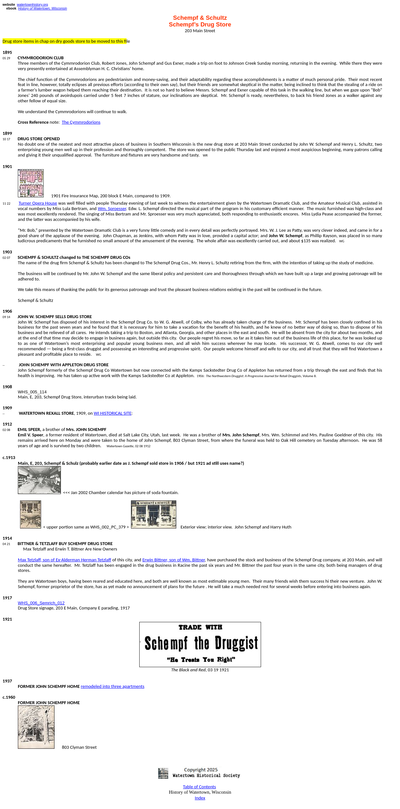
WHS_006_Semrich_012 (41, 603)
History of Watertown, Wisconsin (42, 8)
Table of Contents (199, 787)
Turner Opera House (37, 203)
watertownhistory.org (32, 4)
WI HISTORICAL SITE (112, 413)
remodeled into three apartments (112, 686)
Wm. (112, 208)
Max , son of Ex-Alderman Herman (64, 560)
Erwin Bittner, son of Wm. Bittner (173, 560)
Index (200, 798)
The (81, 122)
